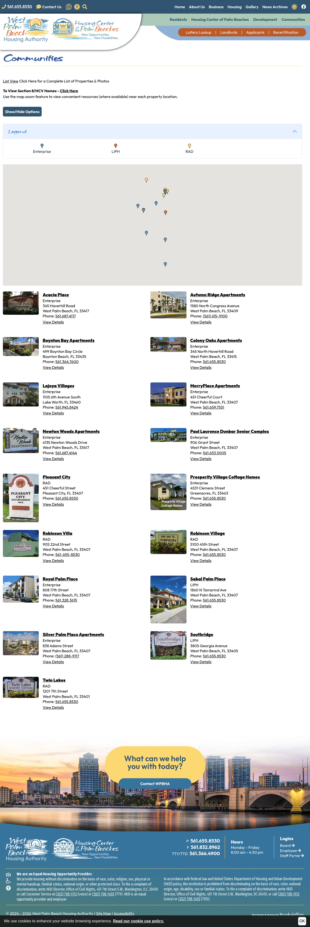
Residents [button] (178, 19)
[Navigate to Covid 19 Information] (294, 6)
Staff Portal (292, 855)
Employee (290, 850)
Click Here (69, 90)
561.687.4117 (65, 316)
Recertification (285, 32)
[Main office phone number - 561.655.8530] (18, 7)
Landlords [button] (228, 32)
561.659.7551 (213, 407)
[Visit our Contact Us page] (49, 6)
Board (287, 845)
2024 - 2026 (20, 913)
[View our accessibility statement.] (77, 7)
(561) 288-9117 (67, 656)
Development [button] (265, 19)
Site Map (103, 913)
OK (302, 921)
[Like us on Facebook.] (303, 7)
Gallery (252, 6)
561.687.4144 (66, 452)
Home (180, 6)
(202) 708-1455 (103, 894)
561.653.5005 (214, 452)
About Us (197, 6)
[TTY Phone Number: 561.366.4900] (204, 853)
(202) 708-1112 (66, 894)
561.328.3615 (66, 600)
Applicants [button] (255, 32)
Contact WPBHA (155, 783)
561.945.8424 (66, 407)
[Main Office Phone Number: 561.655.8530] (204, 841)
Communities (293, 19)
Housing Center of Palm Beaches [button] (220, 19)
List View (10, 81)
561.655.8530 (214, 361)
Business (216, 6)
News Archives (275, 6)
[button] (84, 6)
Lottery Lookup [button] (198, 32)
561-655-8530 (67, 554)
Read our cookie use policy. (138, 921)
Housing (234, 6)
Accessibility (124, 913)
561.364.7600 (67, 361)
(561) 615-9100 (215, 316)
